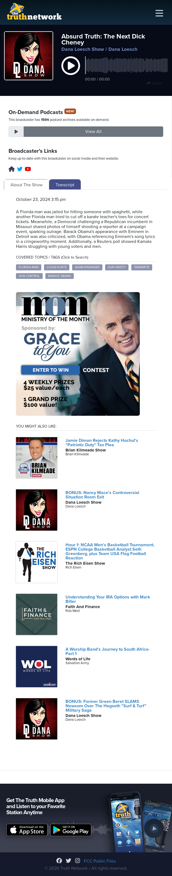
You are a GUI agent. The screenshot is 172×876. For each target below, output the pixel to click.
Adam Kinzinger (87, 267)
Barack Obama (59, 276)
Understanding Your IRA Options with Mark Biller (107, 599)
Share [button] (154, 83)
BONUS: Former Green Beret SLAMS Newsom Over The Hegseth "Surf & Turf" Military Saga (105, 706)
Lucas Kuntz (57, 267)
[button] (70, 71)
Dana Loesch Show (82, 49)
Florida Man (29, 267)
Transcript (65, 185)
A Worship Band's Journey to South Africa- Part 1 (107, 651)
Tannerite (141, 267)
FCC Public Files (100, 861)
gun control (29, 276)
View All (93, 131)
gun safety (117, 267)
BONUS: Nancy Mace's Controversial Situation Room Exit (102, 495)
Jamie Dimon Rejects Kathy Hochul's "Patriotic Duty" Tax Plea (101, 443)
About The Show (26, 185)
